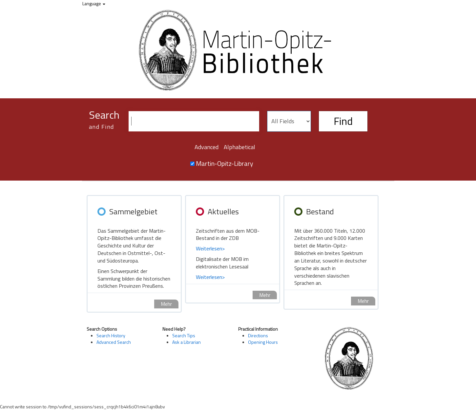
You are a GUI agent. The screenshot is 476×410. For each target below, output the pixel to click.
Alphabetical (239, 147)
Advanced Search (113, 342)
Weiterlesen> (210, 248)
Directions (258, 335)
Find (343, 121)
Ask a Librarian (186, 342)
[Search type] (289, 121)
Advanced (206, 147)
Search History (110, 335)
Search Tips (183, 335)
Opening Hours (263, 342)
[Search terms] (193, 121)
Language (93, 3)
